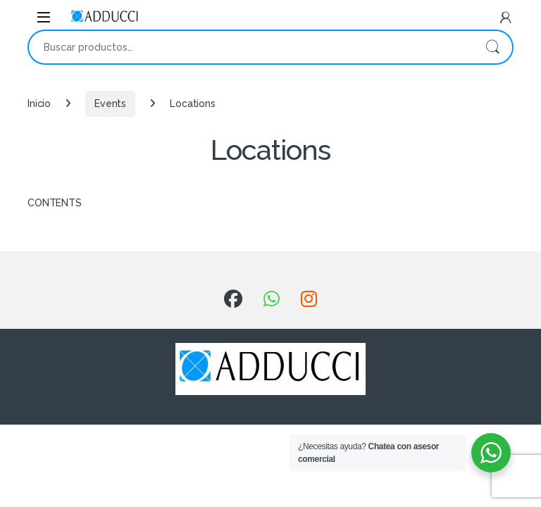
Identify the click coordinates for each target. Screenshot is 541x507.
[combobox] (251, 47)
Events (110, 103)
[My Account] (506, 17)
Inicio (39, 103)
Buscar (492, 47)
